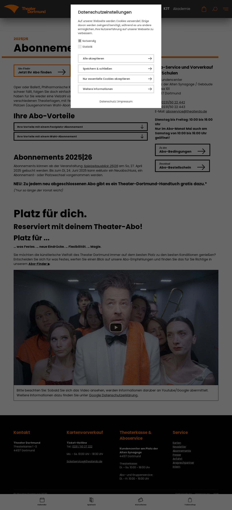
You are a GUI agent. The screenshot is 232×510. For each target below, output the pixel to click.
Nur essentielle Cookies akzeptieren (106, 79)
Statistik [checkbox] (87, 47)
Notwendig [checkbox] (89, 41)
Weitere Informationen (98, 89)
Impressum (125, 101)
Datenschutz (108, 101)
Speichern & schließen (97, 69)
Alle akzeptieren (93, 58)
